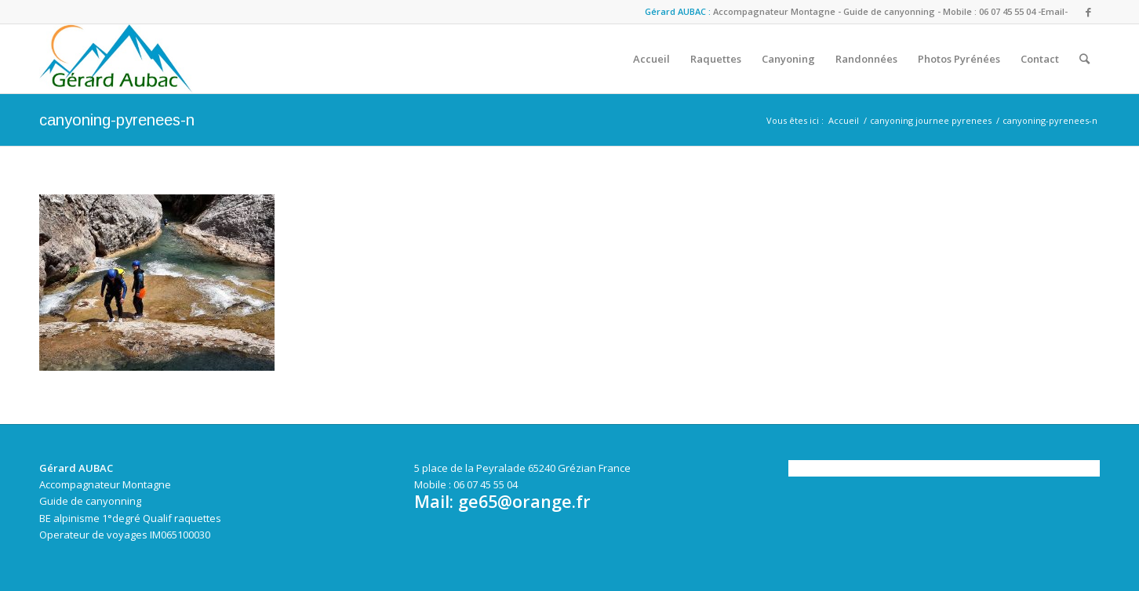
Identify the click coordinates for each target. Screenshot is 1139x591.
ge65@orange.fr (524, 501)
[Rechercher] (1084, 58)
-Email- (1053, 11)
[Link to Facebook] (1088, 12)
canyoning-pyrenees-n (117, 120)
